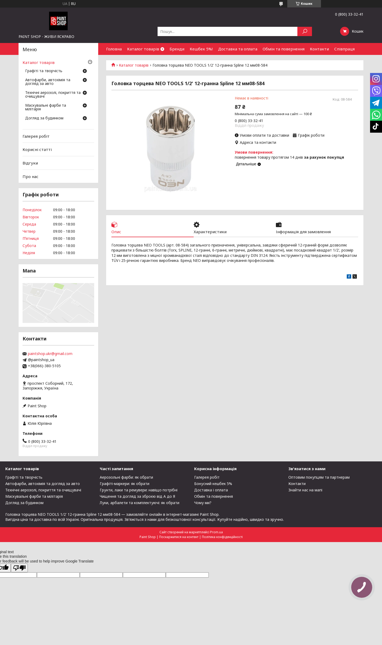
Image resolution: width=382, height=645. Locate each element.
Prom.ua (216, 532)
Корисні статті (37, 149)
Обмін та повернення (284, 48)
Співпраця (344, 48)
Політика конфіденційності (222, 537)
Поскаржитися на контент (178, 537)
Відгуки (30, 163)
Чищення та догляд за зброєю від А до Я (137, 496)
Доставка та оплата (237, 48)
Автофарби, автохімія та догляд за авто (47, 82)
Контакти (319, 48)
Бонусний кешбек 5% (213, 483)
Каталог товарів (143, 48)
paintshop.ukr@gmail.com (50, 353)
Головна (114, 48)
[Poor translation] (19, 568)
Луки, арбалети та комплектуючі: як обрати (139, 502)
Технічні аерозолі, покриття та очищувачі (53, 95)
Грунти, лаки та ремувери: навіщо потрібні (138, 489)
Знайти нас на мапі (305, 489)
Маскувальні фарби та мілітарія (45, 107)
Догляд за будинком (44, 118)
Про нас (30, 176)
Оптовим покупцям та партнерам (319, 477)
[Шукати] (304, 31)
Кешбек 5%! (201, 48)
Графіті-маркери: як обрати (124, 483)
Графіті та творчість (43, 71)
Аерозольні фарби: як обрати (126, 477)
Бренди (177, 48)
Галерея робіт (36, 136)
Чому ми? (202, 502)
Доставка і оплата (211, 489)
